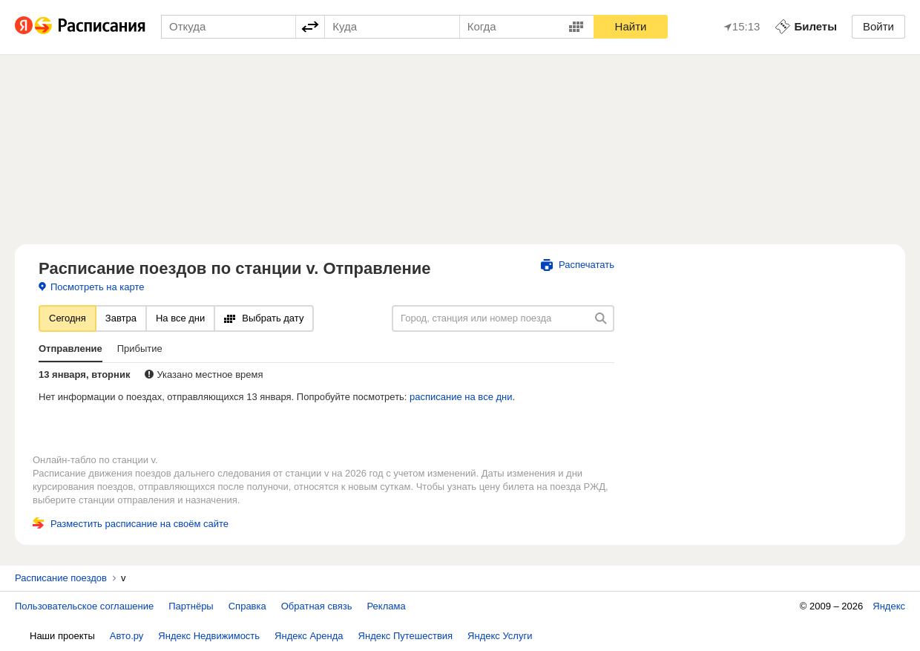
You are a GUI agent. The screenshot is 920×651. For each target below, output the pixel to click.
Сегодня (67, 318)
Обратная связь (316, 606)
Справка (247, 606)
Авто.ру (127, 635)
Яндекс (889, 606)
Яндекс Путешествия (405, 635)
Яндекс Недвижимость (209, 635)
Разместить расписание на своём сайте (131, 523)
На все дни (180, 318)
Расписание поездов (61, 577)
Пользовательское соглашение (84, 606)
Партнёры (190, 606)
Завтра (121, 318)
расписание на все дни (461, 396)
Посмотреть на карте (91, 286)
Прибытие (139, 348)
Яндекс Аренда (309, 635)
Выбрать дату (263, 318)
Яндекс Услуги (499, 635)
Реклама (386, 606)
